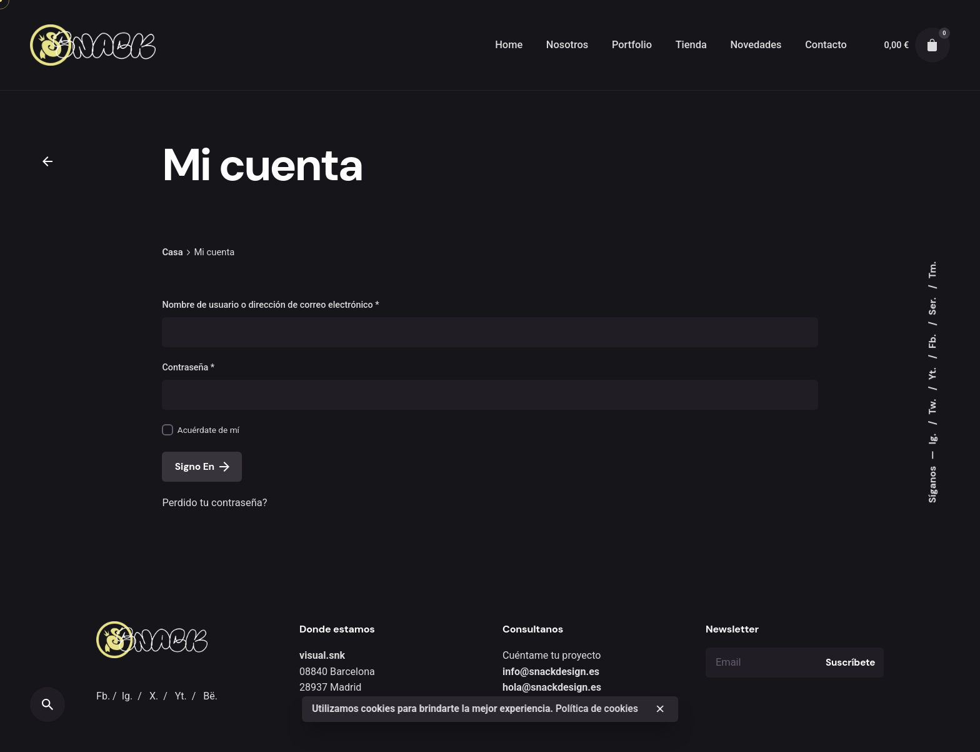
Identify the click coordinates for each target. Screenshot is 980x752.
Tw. (932, 406)
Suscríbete (850, 662)
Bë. (210, 696)
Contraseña (188, 367)
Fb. (932, 340)
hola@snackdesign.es (551, 687)
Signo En (202, 466)
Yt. (932, 372)
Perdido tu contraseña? (214, 503)
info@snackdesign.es (550, 672)
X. (153, 696)
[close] (660, 709)
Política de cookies (597, 708)
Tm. (932, 270)
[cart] (932, 45)
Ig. (932, 437)
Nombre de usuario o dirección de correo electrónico (270, 305)
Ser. (932, 305)
